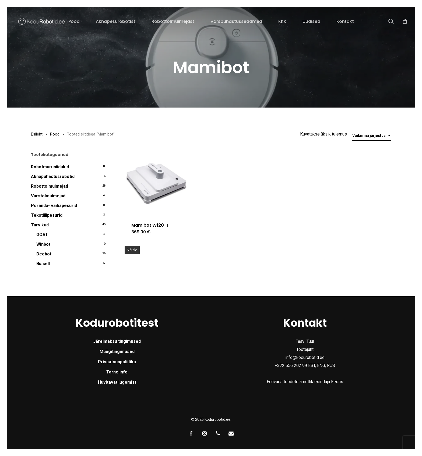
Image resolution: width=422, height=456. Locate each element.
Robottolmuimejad (49, 186)
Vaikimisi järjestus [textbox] (369, 135)
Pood (54, 134)
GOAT (42, 234)
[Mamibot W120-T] (156, 184)
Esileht (37, 134)
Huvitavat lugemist (117, 382)
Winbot (43, 244)
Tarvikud (40, 224)
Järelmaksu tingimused (117, 341)
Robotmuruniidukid (50, 166)
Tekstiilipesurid (46, 215)
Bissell (43, 263)
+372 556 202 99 (291, 365)
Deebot (43, 253)
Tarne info (117, 372)
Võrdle (132, 250)
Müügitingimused (117, 351)
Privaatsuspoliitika (117, 361)
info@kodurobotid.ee (305, 357)
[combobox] (371, 135)
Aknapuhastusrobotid (53, 176)
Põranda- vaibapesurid (54, 205)
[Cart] (405, 21)
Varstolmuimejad (48, 195)
